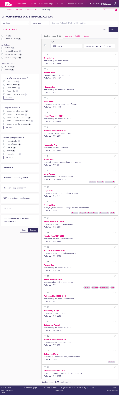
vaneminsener (14, 154)
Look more (9, 98)
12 (48, 218)
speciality (8, 167)
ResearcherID (110, 182)
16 (48, 276)
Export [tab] (86, 36)
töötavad (10, 48)
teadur (11, 151)
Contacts (92, 182)
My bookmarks (110, 10)
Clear (104, 29)
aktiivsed (10, 66)
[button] (115, 3)
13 (48, 233)
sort (85, 42)
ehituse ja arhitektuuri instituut (20, 121)
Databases (10, 10)
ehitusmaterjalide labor (17, 111)
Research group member (14, 188)
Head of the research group (15, 178)
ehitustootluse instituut (17, 114)
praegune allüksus (12, 108)
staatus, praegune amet (14, 138)
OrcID (112, 213)
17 (48, 293)
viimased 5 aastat (13, 51)
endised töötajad (13, 58)
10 (48, 187)
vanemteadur (13, 141)
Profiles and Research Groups (28, 10)
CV (8, 36)
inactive (9, 70)
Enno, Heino (13, 81)
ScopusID (100, 182)
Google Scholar (93, 213)
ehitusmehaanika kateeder (19, 124)
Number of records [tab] (52, 36)
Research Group (13, 39)
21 (48, 351)
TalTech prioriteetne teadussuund (18, 198)
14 (48, 247)
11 (47, 202)
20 (48, 336)
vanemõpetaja (14, 144)
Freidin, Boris (13, 85)
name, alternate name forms (15, 78)
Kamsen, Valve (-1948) (17, 94)
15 (48, 262)
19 (48, 322)
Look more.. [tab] (72, 36)
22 (48, 367)
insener (11, 147)
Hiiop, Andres (13, 88)
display (52, 42)
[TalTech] (8, 4)
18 (48, 307)
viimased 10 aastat (13, 54)
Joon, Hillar (12, 91)
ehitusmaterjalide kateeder (19, 118)
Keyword (8, 208)
